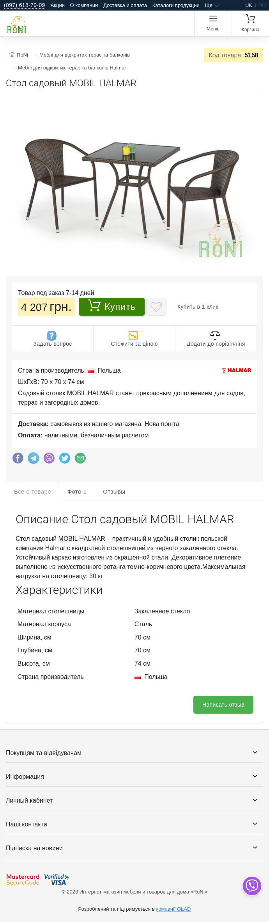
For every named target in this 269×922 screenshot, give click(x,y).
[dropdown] (251, 885)
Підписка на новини (34, 848)
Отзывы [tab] (114, 491)
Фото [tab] (77, 491)
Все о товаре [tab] (32, 491)
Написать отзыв (223, 705)
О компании (84, 5)
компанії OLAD (173, 909)
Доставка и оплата (125, 5)
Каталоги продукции (176, 5)
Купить (111, 305)
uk (248, 5)
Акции (58, 5)
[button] (256, 98)
